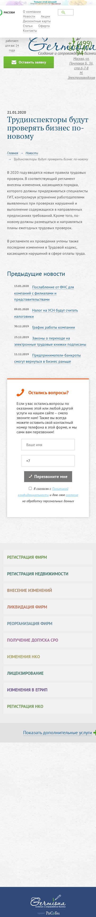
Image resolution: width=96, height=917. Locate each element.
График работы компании (53, 327)
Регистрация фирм (27, 557)
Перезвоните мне (48, 476)
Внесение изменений (29, 590)
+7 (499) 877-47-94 (80, 48)
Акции (45, 16)
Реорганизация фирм (29, 623)
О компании (32, 11)
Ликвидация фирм (27, 607)
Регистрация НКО (25, 706)
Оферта (44, 26)
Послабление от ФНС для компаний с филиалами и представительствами (44, 293)
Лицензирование (25, 673)
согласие (72, 495)
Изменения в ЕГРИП (27, 690)
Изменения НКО (23, 656)
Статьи (28, 26)
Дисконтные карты (37, 21)
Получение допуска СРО (32, 640)
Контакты (30, 30)
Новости (29, 16)
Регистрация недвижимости (37, 574)
